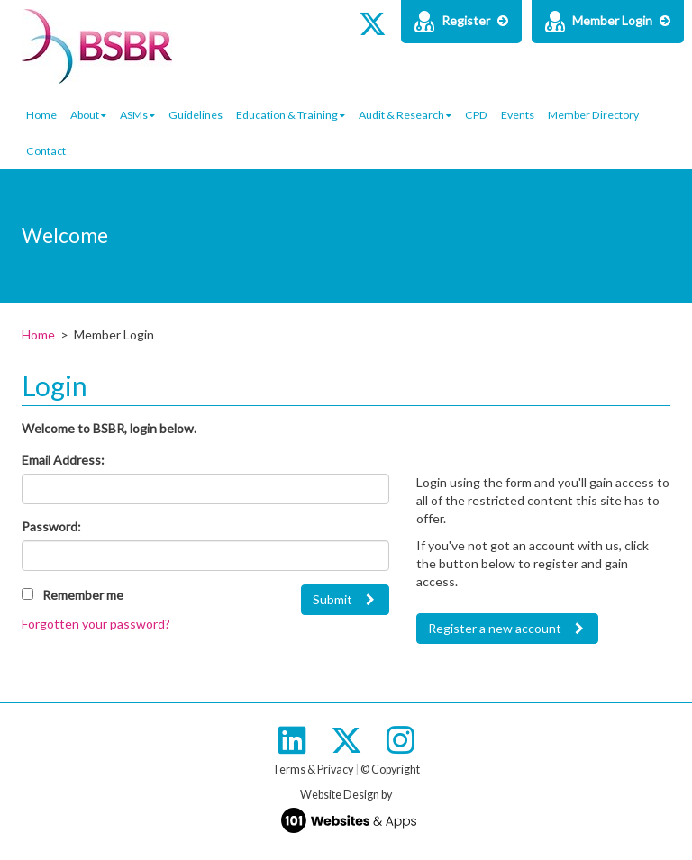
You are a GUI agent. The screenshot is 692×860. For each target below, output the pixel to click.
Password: (51, 526)
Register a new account (494, 628)
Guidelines (195, 115)
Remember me (82, 594)
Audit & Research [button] (405, 115)
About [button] (88, 115)
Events (517, 115)
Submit (332, 599)
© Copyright (390, 769)
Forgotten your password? (96, 623)
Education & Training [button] (290, 115)
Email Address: (63, 459)
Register (461, 21)
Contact (46, 151)
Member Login (607, 21)
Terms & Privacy (312, 769)
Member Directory (593, 115)
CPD (476, 115)
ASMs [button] (137, 115)
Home (41, 115)
